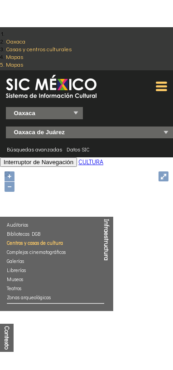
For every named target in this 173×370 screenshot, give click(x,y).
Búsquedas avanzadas (34, 149)
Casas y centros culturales (39, 49)
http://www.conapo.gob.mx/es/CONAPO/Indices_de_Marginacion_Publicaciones (84, 318)
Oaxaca (15, 41)
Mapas (14, 56)
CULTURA (90, 161)
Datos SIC (78, 149)
